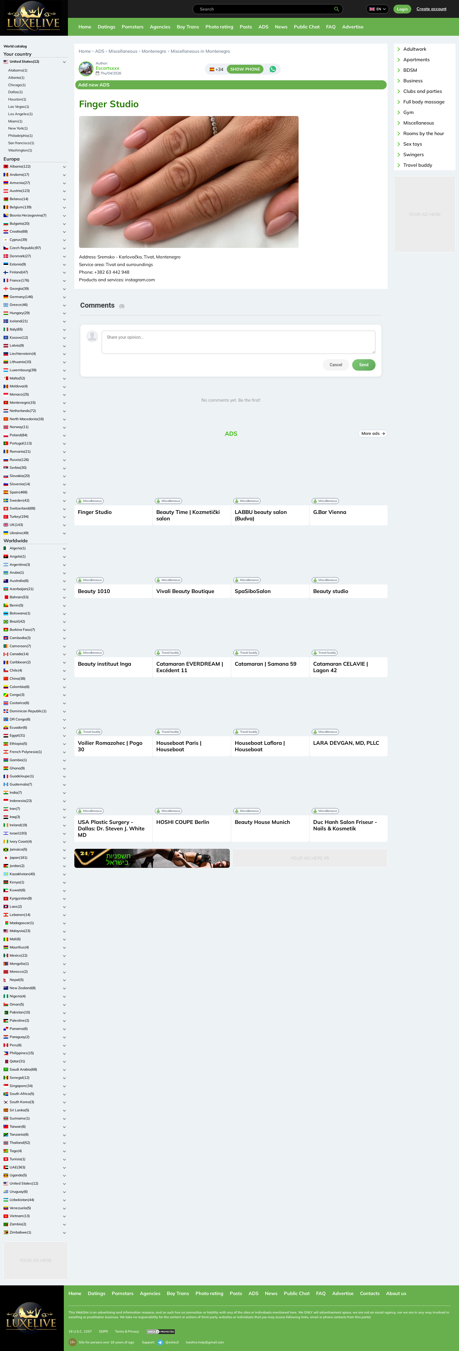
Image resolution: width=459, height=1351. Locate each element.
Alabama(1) (18, 70)
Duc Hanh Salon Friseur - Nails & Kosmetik (345, 825)
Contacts (370, 1293)
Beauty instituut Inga (104, 663)
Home (84, 27)
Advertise (353, 27)
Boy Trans (188, 27)
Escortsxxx (107, 68)
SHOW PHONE (245, 69)
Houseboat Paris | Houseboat (178, 746)
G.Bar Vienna (329, 512)
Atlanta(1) (16, 77)
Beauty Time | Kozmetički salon (188, 515)
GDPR (103, 1331)
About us (396, 1293)
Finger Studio (95, 512)
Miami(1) (15, 121)
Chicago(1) (17, 85)
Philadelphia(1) (20, 135)
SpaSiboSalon (253, 591)
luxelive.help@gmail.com (205, 1342)
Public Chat (307, 27)
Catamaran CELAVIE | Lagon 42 (340, 667)
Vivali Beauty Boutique (185, 591)
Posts (246, 27)
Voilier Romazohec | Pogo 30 (110, 746)
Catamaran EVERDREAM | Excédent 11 (189, 667)
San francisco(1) (21, 143)
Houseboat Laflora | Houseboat (260, 746)
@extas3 (168, 1342)
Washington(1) (20, 150)
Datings (106, 27)
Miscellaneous (123, 51)
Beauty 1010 (94, 591)
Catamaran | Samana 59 (266, 663)
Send (364, 364)
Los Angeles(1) (20, 114)
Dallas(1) (15, 92)
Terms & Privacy (127, 1331)
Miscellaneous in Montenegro (200, 51)
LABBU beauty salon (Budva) (261, 515)
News (281, 27)
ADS (263, 27)
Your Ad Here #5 (310, 858)
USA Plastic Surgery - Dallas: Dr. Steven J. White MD (111, 828)
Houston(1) (17, 99)
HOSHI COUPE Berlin (182, 822)
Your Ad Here (36, 1260)
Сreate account (431, 8)
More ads (373, 433)
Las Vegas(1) (18, 106)
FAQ (331, 27)
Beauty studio (330, 591)
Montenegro (154, 51)
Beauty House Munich (262, 822)
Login (402, 9)
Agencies (160, 27)
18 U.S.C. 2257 (80, 1331)
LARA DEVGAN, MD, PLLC (346, 743)
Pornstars (132, 27)
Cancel (336, 364)
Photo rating (219, 27)
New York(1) (18, 128)
